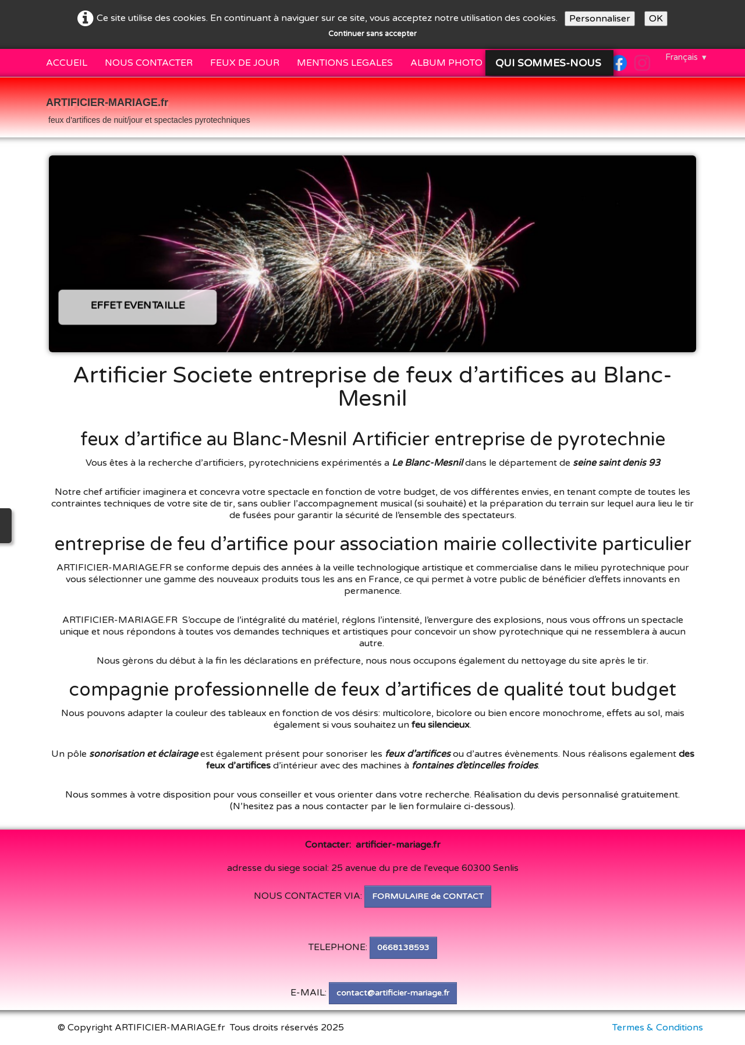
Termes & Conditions (657, 1027)
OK (656, 18)
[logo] (148, 109)
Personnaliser (599, 18)
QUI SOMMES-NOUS (549, 62)
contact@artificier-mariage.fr (392, 993)
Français (686, 57)
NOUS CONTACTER (149, 63)
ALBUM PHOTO (446, 63)
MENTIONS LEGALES (345, 63)
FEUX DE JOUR (244, 63)
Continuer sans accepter (372, 33)
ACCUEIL (66, 63)
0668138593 (403, 947)
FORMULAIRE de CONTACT (428, 896)
